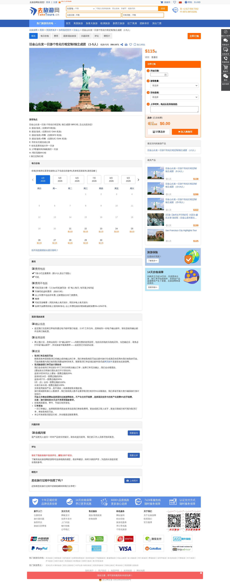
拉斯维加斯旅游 (78, 558)
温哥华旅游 (161, 558)
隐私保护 (89, 570)
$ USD (197, 2)
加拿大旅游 (92, 23)
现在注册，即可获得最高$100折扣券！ (150, 574)
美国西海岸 (51, 30)
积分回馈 (120, 519)
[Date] (165, 74)
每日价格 (45, 36)
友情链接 (128, 570)
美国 (42, 30)
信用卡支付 (66, 519)
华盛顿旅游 (100, 558)
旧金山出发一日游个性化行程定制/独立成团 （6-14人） (181, 169)
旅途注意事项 (40, 526)
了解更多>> (152, 261)
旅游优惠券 (121, 522)
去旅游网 (33, 30)
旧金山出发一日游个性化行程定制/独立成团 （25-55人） (181, 200)
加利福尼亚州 (65, 30)
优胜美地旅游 (98, 565)
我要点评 (134, 455)
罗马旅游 (49, 561)
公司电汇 (65, 529)
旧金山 (76, 30)
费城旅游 (152, 558)
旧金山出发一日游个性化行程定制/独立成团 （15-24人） (181, 185)
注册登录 (38, 515)
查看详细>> (152, 287)
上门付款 (65, 522)
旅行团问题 (39, 519)
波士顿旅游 (132, 558)
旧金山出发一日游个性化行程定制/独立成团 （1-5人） (172, 150)
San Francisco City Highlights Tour (181, 230)
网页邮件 (108, 361)
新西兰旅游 (119, 23)
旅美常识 (38, 522)
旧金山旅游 (121, 558)
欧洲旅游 (105, 23)
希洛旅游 (119, 565)
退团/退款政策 (69, 36)
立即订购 (194, 36)
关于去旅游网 (150, 515)
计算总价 (160, 131)
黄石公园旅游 (68, 565)
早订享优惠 (121, 526)
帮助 (188, 2)
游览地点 (33, 119)
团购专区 (144, 23)
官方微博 (148, 522)
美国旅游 (78, 23)
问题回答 (85, 36)
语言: (147, 57)
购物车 (165, 2)
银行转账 (65, 526)
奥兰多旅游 (142, 558)
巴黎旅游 (181, 558)
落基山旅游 (109, 565)
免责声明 (115, 570)
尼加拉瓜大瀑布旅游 (53, 565)
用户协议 (102, 570)
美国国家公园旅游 (131, 565)
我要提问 (134, 433)
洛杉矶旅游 (90, 558)
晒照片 (107, 36)
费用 (56, 36)
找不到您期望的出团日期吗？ (45, 250)
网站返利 (120, 515)
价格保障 (93, 519)
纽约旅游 (66, 558)
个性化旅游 (121, 529)
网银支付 (65, 515)
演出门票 (156, 23)
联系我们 (148, 519)
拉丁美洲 (132, 23)
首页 (68, 23)
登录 (48, 2)
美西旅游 (57, 558)
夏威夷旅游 (111, 558)
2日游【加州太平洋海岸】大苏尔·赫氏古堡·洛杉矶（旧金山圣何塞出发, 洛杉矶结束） (181, 216)
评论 (97, 36)
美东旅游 (49, 558)
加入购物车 (186, 131)
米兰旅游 (190, 558)
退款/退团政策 (95, 515)
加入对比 (139, 44)
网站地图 (141, 570)
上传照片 (132, 480)
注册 (62, 2)
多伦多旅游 (172, 558)
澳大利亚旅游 (98, 561)
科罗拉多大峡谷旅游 (83, 565)
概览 (33, 36)
